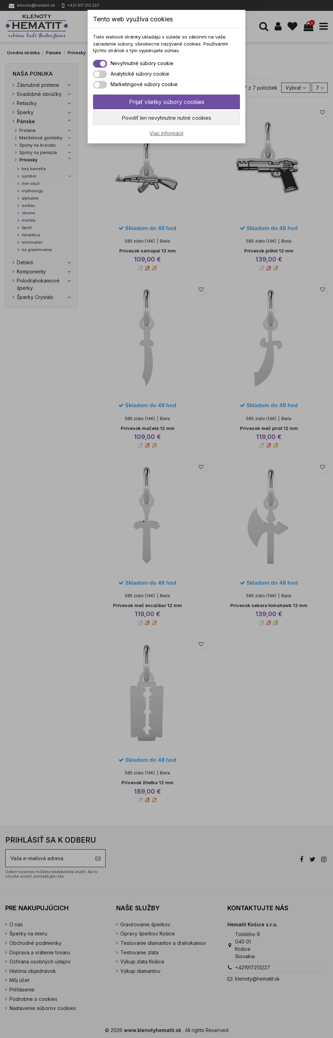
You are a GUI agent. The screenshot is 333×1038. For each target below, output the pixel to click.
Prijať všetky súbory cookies (166, 101)
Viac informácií (166, 133)
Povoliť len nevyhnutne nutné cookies (166, 117)
